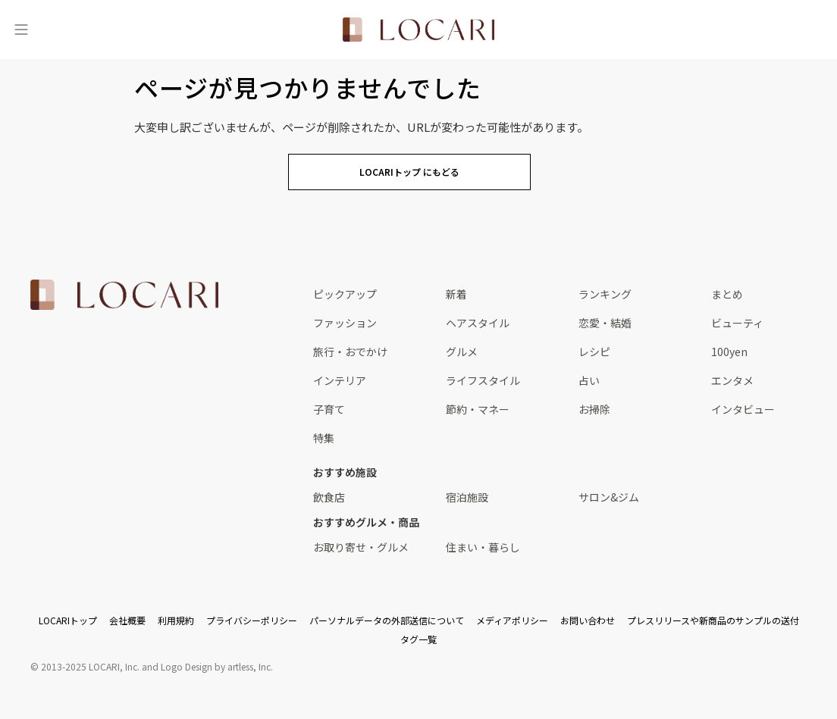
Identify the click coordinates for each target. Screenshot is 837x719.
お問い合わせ (587, 620)
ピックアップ (345, 294)
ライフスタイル (483, 380)
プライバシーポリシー (251, 620)
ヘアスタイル (477, 322)
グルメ (462, 351)
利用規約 (176, 620)
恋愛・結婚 (605, 322)
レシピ (594, 351)
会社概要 (127, 620)
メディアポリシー (512, 620)
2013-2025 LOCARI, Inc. (90, 666)
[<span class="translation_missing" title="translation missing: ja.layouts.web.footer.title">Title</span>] (124, 295)
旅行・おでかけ (350, 351)
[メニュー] (21, 29)
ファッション (345, 322)
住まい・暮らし (483, 547)
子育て (329, 409)
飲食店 (329, 497)
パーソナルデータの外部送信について (386, 620)
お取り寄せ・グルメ (361, 547)
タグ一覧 (418, 639)
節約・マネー (477, 409)
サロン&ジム (608, 497)
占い (589, 380)
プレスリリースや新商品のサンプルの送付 (713, 620)
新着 (456, 294)
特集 (323, 437)
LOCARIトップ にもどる (409, 171)
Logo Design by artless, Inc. (217, 666)
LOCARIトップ (68, 620)
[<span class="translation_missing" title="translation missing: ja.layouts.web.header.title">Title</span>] (418, 29)
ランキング (605, 294)
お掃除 (594, 409)
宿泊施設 (467, 497)
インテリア (339, 380)
